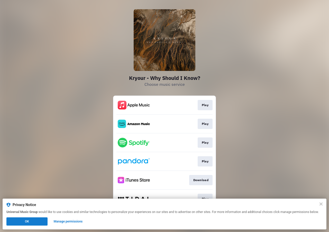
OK (27, 221)
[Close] (321, 204)
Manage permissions (68, 221)
